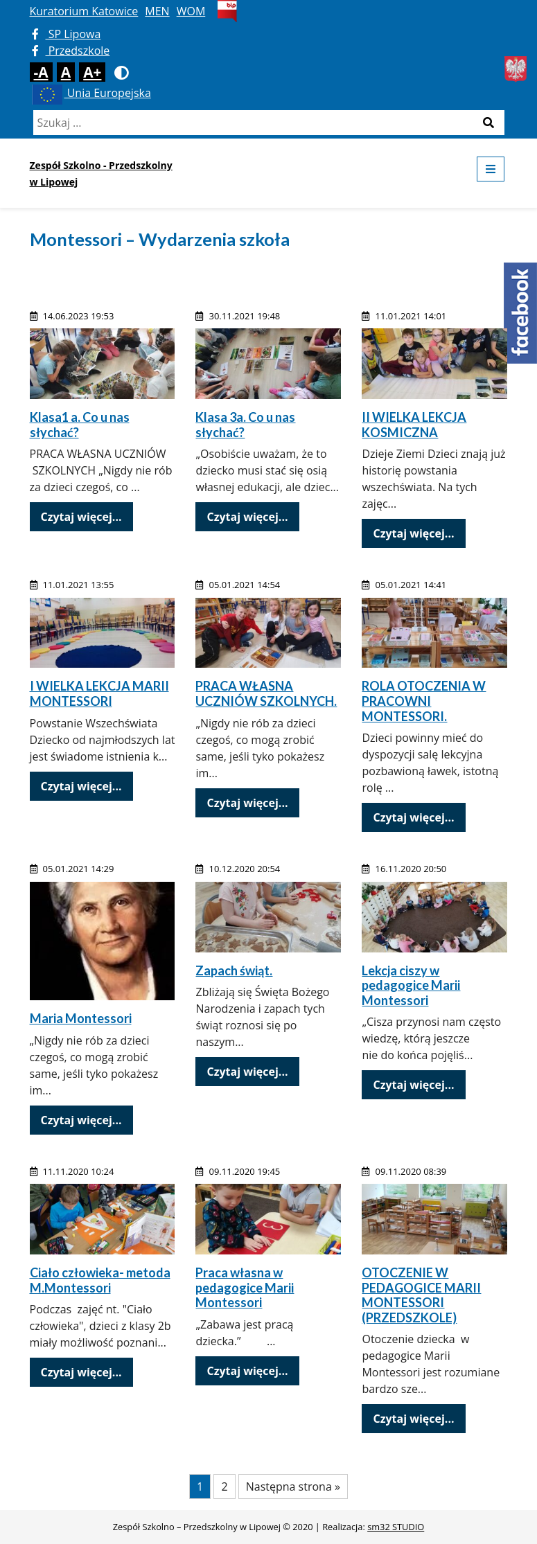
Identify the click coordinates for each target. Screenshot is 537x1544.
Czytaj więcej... (81, 516)
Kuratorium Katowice (84, 11)
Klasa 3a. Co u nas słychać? (245, 424)
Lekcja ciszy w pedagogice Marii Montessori (411, 985)
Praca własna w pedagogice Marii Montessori (244, 1287)
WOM (191, 11)
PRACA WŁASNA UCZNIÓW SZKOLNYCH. (266, 693)
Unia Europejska (90, 92)
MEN (157, 11)
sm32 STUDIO (395, 1526)
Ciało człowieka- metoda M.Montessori (100, 1280)
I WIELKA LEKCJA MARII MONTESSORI (99, 693)
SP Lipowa (66, 34)
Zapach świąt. (233, 970)
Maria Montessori (81, 1018)
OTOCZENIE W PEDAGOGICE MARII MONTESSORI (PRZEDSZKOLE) (421, 1295)
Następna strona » (293, 1486)
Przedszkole (71, 50)
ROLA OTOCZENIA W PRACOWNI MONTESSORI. (424, 700)
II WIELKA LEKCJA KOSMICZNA (414, 424)
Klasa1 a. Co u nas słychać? (80, 424)
